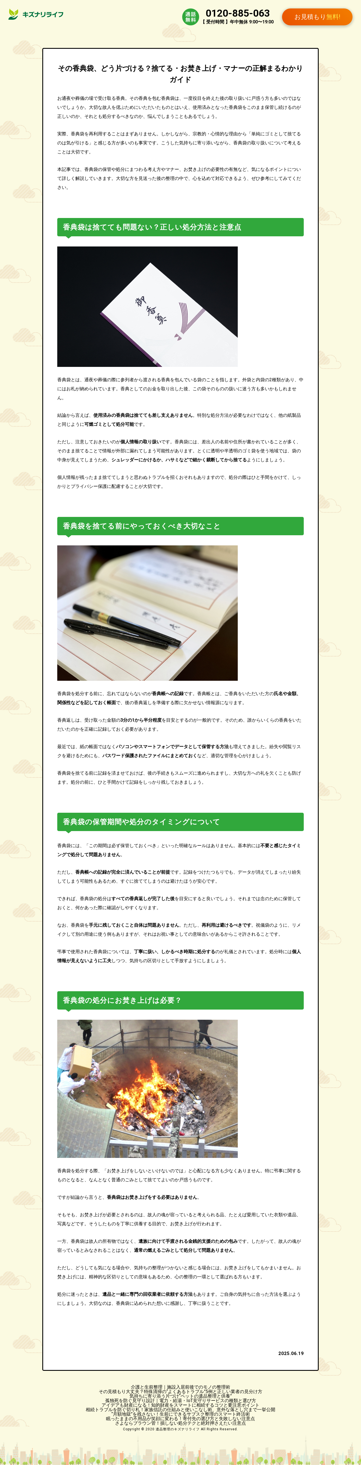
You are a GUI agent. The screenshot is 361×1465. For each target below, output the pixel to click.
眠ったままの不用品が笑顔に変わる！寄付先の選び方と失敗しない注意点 (180, 1418)
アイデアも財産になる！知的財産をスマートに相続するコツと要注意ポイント (180, 1405)
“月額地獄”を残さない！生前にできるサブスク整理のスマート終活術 (180, 1414)
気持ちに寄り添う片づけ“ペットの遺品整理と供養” (180, 1396)
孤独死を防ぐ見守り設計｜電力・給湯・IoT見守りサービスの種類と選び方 (180, 1400)
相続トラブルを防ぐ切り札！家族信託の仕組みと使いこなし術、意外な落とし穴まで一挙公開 (180, 1409)
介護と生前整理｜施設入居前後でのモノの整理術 (180, 1387)
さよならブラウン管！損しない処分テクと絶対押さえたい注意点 (180, 1423)
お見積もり (317, 16)
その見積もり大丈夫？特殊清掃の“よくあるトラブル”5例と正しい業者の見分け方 (180, 1391)
